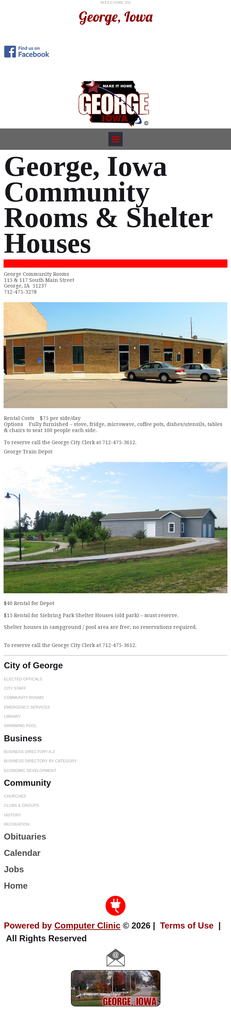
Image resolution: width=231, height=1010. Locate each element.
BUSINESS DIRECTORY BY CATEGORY (40, 761)
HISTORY (12, 814)
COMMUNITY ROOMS (24, 697)
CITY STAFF (15, 688)
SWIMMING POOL (20, 726)
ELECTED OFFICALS (23, 679)
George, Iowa (116, 16)
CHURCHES (15, 796)
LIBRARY (12, 716)
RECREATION (16, 824)
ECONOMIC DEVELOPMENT (30, 770)
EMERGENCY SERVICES (27, 707)
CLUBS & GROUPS (21, 805)
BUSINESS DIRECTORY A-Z (29, 751)
